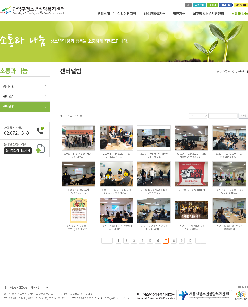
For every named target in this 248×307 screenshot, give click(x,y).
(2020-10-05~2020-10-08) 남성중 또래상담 (229, 191)
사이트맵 (35, 287)
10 (189, 240)
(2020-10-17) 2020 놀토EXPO (191, 190)
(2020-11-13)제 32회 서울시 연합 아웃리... (79, 155)
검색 (243, 116)
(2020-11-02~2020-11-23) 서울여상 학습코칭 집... (191, 155)
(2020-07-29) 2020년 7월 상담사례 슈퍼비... (154, 228)
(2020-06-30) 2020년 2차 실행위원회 (229, 228)
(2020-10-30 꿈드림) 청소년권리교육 (79, 191)
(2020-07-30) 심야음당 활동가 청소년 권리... (116, 228)
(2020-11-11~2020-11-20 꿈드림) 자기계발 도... (116, 155)
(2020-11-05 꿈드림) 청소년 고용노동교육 (154, 155)
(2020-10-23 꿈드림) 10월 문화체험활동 (154, 191)
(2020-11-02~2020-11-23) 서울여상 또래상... (229, 155)
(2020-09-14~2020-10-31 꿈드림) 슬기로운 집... (79, 228)
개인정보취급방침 (18, 287)
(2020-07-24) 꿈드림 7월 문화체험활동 (191, 228)
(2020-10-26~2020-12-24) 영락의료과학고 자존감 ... (116, 191)
